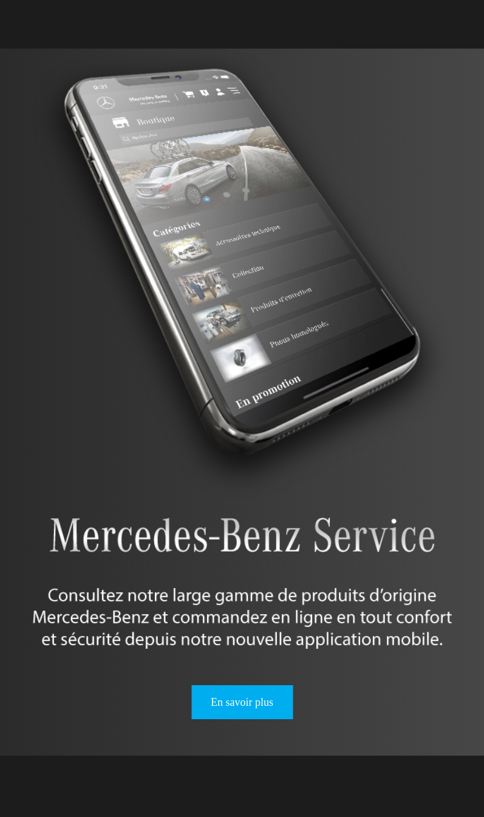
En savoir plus (242, 702)
